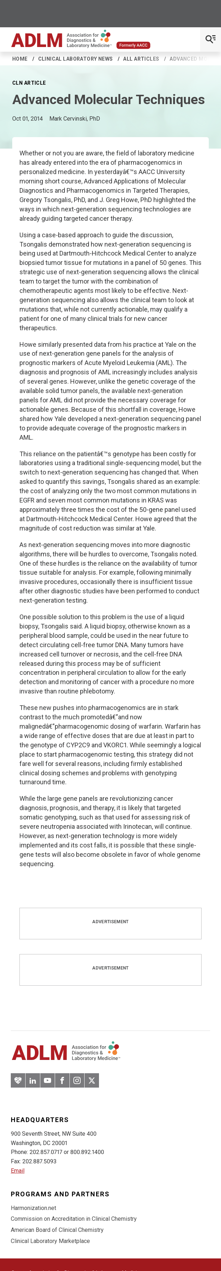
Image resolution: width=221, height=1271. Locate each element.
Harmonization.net (33, 1208)
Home (20, 59)
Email (17, 1170)
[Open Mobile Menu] (210, 39)
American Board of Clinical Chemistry (57, 1229)
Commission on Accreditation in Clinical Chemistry (74, 1218)
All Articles (141, 59)
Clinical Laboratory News (75, 59)
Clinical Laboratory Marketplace (50, 1241)
